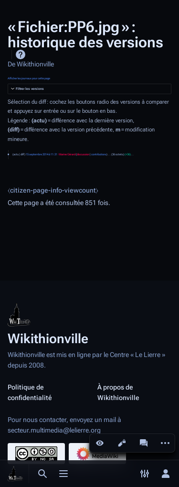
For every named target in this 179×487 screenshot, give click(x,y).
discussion (83, 154)
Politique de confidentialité (30, 392)
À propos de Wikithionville (118, 392)
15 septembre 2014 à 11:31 (41, 154)
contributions (98, 154)
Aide (20, 54)
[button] (89, 89)
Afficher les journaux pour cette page (29, 78)
